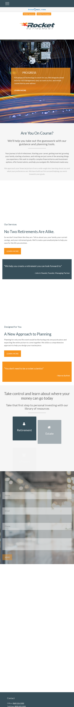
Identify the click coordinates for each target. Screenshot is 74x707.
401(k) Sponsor (29, 14)
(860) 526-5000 (18, 703)
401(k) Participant (43, 14)
